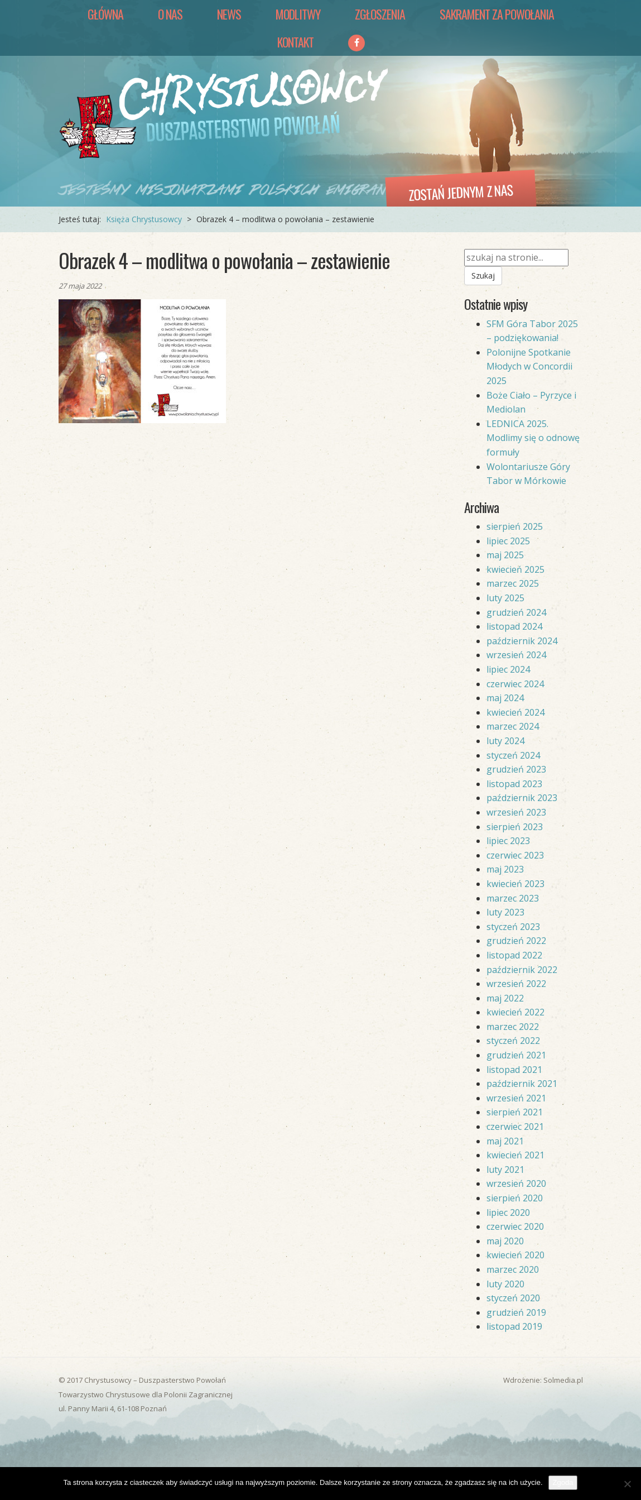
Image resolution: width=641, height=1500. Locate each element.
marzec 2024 (512, 726)
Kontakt (295, 42)
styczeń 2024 (513, 755)
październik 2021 (521, 1083)
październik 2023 (521, 798)
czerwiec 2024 (515, 684)
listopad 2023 (514, 784)
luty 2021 (505, 1169)
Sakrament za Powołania (497, 14)
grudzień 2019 (516, 1312)
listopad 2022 (514, 955)
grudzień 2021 (516, 1055)
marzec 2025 (512, 583)
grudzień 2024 (516, 612)
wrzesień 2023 (516, 812)
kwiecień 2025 (515, 569)
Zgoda (563, 1482)
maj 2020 (505, 1241)
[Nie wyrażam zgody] (627, 1483)
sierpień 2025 (514, 526)
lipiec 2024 (508, 669)
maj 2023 (505, 869)
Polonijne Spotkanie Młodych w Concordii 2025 (529, 366)
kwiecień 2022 (515, 1012)
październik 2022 (521, 970)
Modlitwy (298, 14)
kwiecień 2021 (515, 1155)
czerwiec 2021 (515, 1126)
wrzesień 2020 (516, 1183)
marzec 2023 (512, 898)
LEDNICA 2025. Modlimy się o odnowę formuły (533, 438)
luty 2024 (505, 741)
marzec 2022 (512, 1026)
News (229, 14)
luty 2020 (505, 1284)
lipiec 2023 (508, 841)
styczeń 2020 (513, 1298)
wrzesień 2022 (516, 983)
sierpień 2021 (514, 1112)
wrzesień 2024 (516, 655)
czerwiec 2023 (515, 855)
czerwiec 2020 (515, 1226)
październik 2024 (521, 641)
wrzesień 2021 (516, 1098)
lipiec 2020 (508, 1212)
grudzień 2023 (516, 769)
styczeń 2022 (513, 1040)
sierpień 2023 (514, 827)
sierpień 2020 (514, 1198)
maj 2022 (505, 998)
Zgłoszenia (380, 14)
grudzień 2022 (516, 940)
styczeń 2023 (513, 927)
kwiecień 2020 (515, 1255)
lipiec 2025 (508, 541)
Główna (105, 14)
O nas (170, 14)
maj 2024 (505, 698)
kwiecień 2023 (515, 884)
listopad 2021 (514, 1069)
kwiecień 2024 (515, 712)
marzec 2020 (512, 1269)
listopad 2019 (514, 1326)
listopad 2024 (514, 626)
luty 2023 (505, 912)
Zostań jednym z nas (461, 192)
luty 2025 (505, 598)
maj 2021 (505, 1141)
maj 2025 (505, 555)
